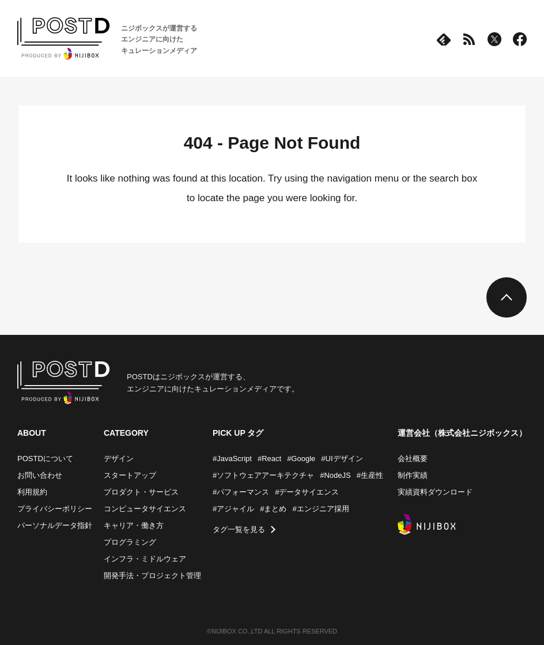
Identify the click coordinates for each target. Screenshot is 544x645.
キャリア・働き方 (134, 525)
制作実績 (413, 475)
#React (269, 458)
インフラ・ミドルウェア (145, 559)
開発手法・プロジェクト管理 (152, 575)
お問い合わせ (39, 475)
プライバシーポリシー (54, 508)
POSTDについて (45, 458)
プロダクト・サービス (141, 492)
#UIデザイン (341, 458)
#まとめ (273, 508)
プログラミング (130, 542)
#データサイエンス (307, 492)
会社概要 (413, 458)
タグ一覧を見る (239, 529)
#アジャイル (233, 508)
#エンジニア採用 (320, 508)
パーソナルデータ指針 (54, 525)
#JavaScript (232, 458)
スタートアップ (130, 475)
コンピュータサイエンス (145, 508)
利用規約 (32, 492)
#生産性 (370, 475)
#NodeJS (335, 475)
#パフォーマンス (241, 492)
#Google (301, 458)
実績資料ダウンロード (435, 492)
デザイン (119, 458)
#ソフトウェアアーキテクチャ (263, 475)
